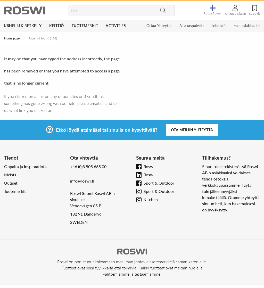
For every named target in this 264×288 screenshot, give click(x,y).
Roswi (149, 166)
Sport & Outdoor (159, 182)
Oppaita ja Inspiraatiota (25, 166)
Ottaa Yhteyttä (159, 25)
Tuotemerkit (85, 25)
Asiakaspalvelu (191, 25)
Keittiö (56, 25)
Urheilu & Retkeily (23, 25)
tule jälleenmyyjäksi (219, 191)
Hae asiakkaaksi (247, 25)
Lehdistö (219, 25)
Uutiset (11, 182)
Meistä (10, 174)
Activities (116, 25)
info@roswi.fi (82, 180)
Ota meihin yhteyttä (192, 130)
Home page (12, 38)
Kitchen (151, 199)
